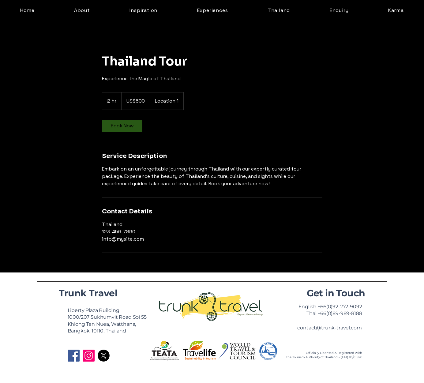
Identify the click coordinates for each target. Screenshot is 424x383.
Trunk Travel (88, 293)
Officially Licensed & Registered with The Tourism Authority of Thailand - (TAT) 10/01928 (324, 355)
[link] (122, 126)
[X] (104, 356)
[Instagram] (89, 356)
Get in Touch (336, 293)
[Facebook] (74, 356)
